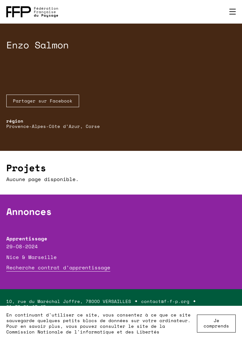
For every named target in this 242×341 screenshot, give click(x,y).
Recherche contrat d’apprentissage (58, 267)
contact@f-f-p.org (165, 301)
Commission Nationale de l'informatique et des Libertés (82, 331)
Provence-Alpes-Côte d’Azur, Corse (53, 126)
